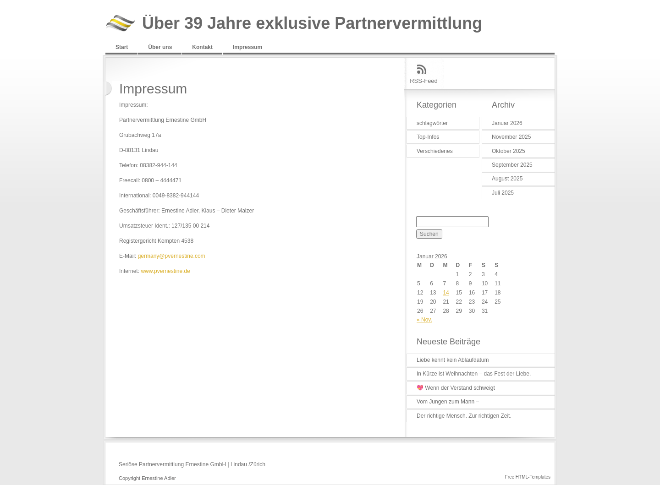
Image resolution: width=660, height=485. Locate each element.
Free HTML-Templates (527, 477)
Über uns (160, 47)
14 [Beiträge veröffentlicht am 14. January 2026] (446, 292)
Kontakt (202, 47)
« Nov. (424, 319)
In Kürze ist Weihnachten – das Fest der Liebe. (474, 374)
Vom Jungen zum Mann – (448, 401)
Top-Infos (428, 137)
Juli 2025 (503, 193)
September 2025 (512, 165)
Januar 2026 (507, 123)
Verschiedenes (435, 151)
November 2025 (511, 137)
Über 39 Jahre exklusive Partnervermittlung (312, 24)
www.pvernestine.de (165, 271)
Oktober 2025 (508, 151)
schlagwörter (432, 123)
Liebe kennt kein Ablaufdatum (453, 360)
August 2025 (507, 178)
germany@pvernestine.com (171, 256)
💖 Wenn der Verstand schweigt (456, 388)
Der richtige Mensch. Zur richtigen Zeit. (464, 416)
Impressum (247, 47)
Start (122, 47)
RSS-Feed (424, 80)
